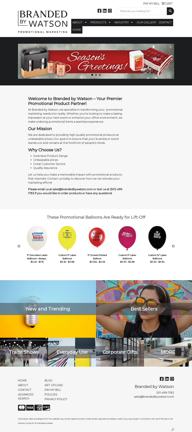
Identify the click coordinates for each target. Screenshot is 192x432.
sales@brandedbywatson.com (154, 396)
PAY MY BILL (53, 389)
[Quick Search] (141, 11)
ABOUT (77, 22)
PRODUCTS (98, 22)
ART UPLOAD (54, 385)
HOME (76, 29)
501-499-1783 (165, 392)
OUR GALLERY (146, 22)
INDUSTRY (121, 22)
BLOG (49, 380)
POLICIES (51, 394)
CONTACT (165, 22)
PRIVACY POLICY (56, 399)
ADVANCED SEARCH (26, 396)
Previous (19, 246)
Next (173, 246)
